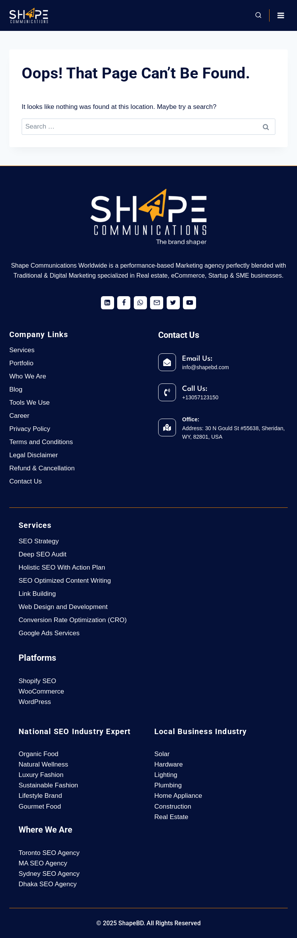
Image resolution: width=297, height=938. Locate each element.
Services (21, 350)
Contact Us (25, 481)
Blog (15, 389)
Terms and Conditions (41, 442)
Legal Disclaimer (33, 455)
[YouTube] (189, 302)
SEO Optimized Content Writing (65, 580)
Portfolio (21, 363)
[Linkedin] (107, 302)
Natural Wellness (43, 764)
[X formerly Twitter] (173, 302)
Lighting (166, 775)
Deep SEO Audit (43, 554)
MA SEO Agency (43, 863)
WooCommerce (41, 691)
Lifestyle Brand (40, 795)
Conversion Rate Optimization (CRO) (73, 620)
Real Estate (171, 817)
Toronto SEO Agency (49, 853)
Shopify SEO (37, 681)
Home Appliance (178, 795)
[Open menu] (280, 15)
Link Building (37, 593)
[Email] (156, 302)
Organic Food (38, 754)
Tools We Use (29, 402)
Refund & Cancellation (42, 468)
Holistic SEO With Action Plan (62, 567)
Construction (172, 806)
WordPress (35, 702)
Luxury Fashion (41, 775)
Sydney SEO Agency (49, 873)
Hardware (168, 764)
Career (19, 415)
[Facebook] (123, 302)
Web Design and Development (63, 607)
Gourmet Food (40, 806)
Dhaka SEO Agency (48, 884)
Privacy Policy (29, 429)
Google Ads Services (49, 633)
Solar (162, 754)
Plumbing (168, 785)
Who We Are (27, 376)
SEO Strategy (39, 541)
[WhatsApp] (140, 302)
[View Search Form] (258, 15)
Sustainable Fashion (48, 785)
